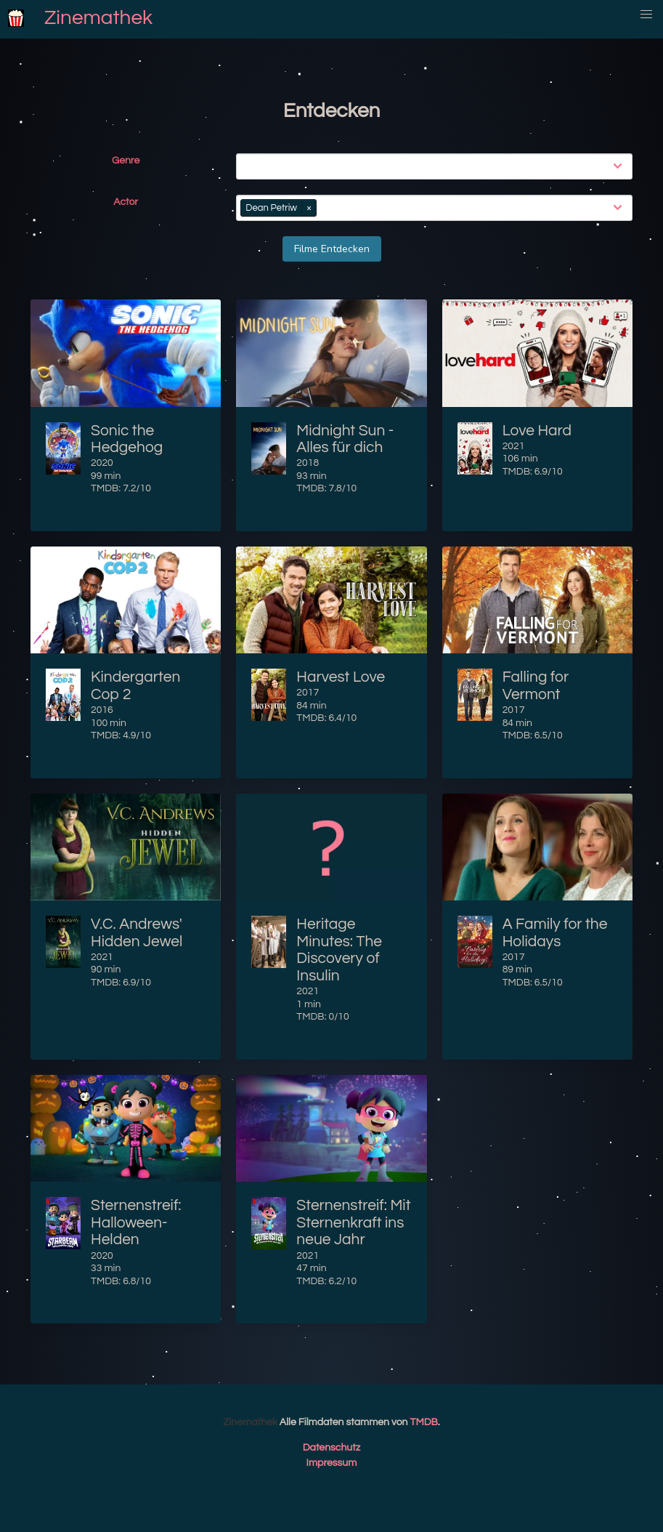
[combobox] (437, 166)
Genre (125, 161)
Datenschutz (332, 1448)
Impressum (331, 1463)
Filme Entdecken (332, 249)
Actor (125, 202)
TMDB (424, 1422)
